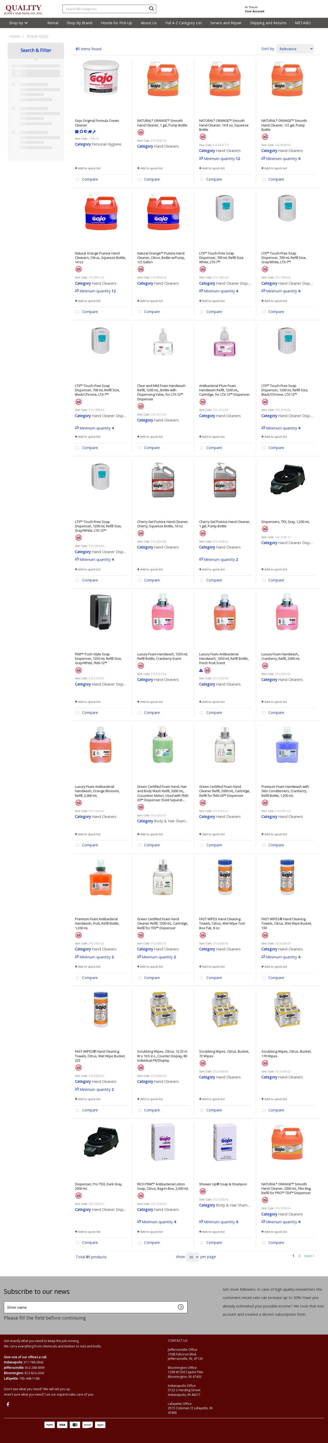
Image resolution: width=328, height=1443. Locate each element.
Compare (86, 179)
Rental (52, 22)
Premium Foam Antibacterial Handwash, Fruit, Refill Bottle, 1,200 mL (97, 923)
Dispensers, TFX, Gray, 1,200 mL (285, 521)
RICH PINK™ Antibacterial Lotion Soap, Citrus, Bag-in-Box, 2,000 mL (163, 1186)
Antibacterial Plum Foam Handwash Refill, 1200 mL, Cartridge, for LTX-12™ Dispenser (224, 390)
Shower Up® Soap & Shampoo (223, 1184)
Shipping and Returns (268, 22)
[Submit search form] (151, 8)
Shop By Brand (79, 22)
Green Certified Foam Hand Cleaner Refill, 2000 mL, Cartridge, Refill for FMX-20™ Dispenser (224, 791)
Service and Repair (225, 22)
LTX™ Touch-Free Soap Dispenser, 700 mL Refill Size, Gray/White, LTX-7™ (283, 258)
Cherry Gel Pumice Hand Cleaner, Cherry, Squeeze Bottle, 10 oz (162, 523)
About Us (149, 22)
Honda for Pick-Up (116, 22)
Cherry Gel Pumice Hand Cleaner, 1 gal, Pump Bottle (224, 523)
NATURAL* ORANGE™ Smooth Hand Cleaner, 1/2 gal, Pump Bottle (284, 125)
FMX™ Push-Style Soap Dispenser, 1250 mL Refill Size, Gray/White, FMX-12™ (98, 658)
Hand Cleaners (166, 146)
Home (14, 36)
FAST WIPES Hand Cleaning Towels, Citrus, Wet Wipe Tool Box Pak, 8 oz (222, 923)
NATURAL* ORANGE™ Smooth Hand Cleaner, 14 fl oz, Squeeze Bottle (223, 125)
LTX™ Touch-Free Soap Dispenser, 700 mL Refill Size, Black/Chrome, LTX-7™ (97, 390)
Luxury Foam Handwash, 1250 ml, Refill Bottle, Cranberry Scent (162, 656)
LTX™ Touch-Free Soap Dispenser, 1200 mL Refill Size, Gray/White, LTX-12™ (98, 526)
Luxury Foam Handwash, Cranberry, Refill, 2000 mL (280, 656)
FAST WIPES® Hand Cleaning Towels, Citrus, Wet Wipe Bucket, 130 (286, 923)
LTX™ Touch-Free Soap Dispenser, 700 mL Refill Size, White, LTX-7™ (221, 258)
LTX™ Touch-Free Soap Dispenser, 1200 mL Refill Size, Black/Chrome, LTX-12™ (284, 390)
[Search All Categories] (109, 9)
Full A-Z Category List (183, 22)
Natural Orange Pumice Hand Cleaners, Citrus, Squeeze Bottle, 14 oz (100, 258)
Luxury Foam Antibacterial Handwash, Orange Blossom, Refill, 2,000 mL (97, 791)
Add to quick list (87, 168)
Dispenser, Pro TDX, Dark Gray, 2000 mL (98, 1186)
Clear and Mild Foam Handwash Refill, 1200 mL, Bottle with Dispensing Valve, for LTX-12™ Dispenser (161, 392)
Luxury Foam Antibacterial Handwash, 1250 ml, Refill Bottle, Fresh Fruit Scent (223, 658)
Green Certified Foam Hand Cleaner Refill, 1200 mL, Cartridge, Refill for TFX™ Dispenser (162, 923)
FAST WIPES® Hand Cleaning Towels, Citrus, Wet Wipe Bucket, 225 (100, 1056)
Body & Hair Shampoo (173, 820)
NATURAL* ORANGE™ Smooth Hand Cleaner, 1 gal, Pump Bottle (162, 122)
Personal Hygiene (106, 144)
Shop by (16, 22)
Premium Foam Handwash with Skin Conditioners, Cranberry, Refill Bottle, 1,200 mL (285, 791)
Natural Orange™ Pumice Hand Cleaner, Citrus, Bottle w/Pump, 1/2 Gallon (161, 258)
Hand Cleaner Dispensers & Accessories (250, 283)
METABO (303, 22)
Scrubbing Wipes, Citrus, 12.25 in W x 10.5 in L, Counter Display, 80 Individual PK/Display (162, 1056)
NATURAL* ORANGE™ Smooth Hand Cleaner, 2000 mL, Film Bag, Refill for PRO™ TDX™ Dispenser (286, 1188)
